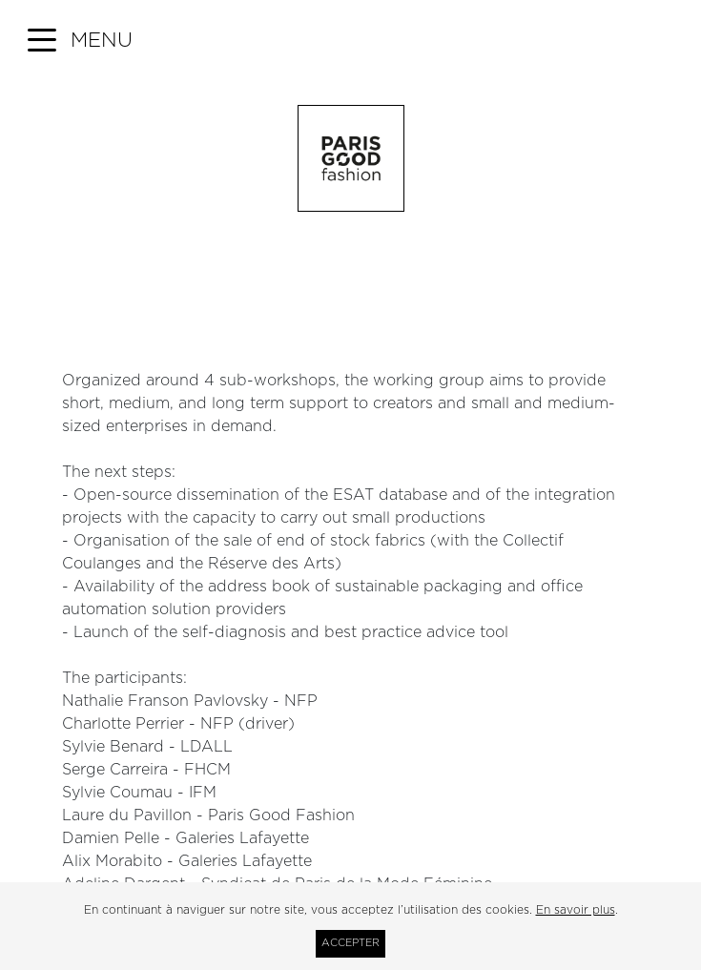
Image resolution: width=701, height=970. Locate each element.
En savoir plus (575, 910)
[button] (80, 41)
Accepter (350, 943)
